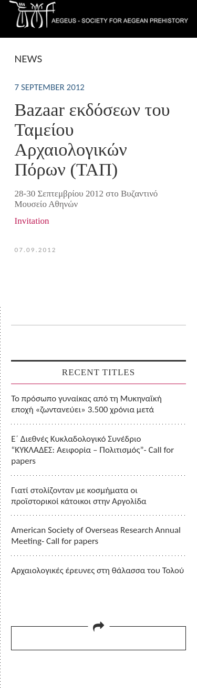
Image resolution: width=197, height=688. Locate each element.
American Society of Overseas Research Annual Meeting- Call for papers (96, 536)
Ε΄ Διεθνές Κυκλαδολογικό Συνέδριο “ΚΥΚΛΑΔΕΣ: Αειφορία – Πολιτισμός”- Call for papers (92, 450)
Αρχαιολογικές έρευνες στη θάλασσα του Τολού (97, 570)
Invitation (32, 221)
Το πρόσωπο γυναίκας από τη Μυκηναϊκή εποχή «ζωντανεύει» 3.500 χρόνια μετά (86, 404)
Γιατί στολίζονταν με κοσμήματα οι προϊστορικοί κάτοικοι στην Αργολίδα (79, 496)
